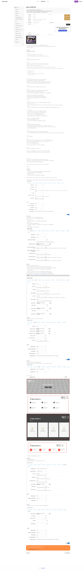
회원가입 (80, 1)
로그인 (76, 1)
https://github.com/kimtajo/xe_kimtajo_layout (39, 19)
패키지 (17, 39)
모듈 (16, 11)
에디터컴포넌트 (18, 17)
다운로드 (68, 24)
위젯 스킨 (17, 31)
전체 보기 (15, 7)
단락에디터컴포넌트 (19, 19)
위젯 (16, 15)
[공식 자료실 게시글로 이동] (33, 549)
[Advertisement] (42, 557)
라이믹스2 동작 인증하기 (63, 30)
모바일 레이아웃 (19, 25)
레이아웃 (17, 23)
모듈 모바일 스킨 (19, 29)
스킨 (16, 21)
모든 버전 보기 (67, 552)
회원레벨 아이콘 (19, 37)
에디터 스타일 (18, 35)
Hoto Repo (5, 1)
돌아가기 (28, 552)
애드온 (17, 13)
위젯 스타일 (18, 33)
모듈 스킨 (17, 27)
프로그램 (16, 9)
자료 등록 (17, 42)
